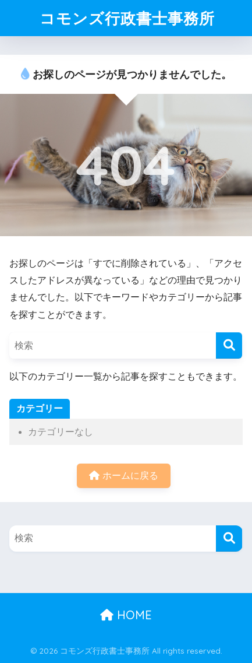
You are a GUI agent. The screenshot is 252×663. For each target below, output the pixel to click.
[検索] (229, 345)
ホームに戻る (123, 475)
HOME (126, 615)
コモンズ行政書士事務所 (127, 18)
